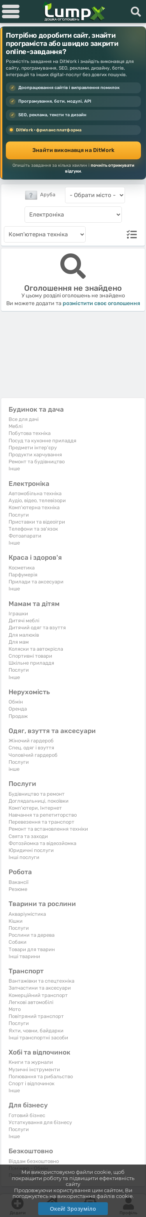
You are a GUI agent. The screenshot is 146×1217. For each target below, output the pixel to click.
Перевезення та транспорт (41, 822)
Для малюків (24, 635)
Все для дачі (24, 419)
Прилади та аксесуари (36, 582)
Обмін (16, 702)
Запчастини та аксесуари (40, 988)
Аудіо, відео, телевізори (37, 500)
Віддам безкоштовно (34, 1161)
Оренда (18, 709)
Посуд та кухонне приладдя (42, 440)
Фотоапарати (25, 536)
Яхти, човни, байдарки (36, 1031)
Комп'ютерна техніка (34, 507)
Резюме (18, 889)
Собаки (17, 942)
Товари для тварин (32, 949)
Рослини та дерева (32, 935)
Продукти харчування (35, 454)
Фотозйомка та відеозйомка (42, 843)
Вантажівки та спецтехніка (41, 981)
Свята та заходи (28, 836)
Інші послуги (24, 857)
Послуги (19, 515)
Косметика (22, 568)
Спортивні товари (30, 656)
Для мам (19, 642)
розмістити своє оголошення (101, 303)
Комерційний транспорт (38, 995)
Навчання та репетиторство (43, 815)
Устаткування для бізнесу (40, 1122)
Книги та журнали (31, 1062)
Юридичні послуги (31, 850)
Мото (15, 1009)
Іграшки (18, 613)
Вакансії (18, 882)
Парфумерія (23, 575)
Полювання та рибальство (41, 1076)
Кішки (16, 921)
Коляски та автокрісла (36, 649)
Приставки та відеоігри (37, 522)
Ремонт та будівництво (37, 461)
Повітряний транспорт (36, 1016)
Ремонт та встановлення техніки (48, 829)
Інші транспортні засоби (38, 1038)
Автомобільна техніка (35, 493)
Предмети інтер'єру (33, 447)
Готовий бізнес (27, 1115)
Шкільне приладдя (31, 663)
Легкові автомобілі (31, 1002)
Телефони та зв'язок (33, 529)
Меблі (16, 426)
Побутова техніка (30, 433)
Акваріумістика (27, 914)
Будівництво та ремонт (37, 794)
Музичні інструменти (34, 1069)
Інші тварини (24, 956)
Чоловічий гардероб (33, 755)
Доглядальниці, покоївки (39, 801)
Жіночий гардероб (31, 741)
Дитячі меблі (24, 620)
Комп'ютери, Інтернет (35, 808)
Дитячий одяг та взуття (37, 627)
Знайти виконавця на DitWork (73, 150)
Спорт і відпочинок (32, 1083)
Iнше (14, 468)
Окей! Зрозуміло (73, 1208)
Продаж (18, 716)
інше (14, 769)
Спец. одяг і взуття (31, 748)
